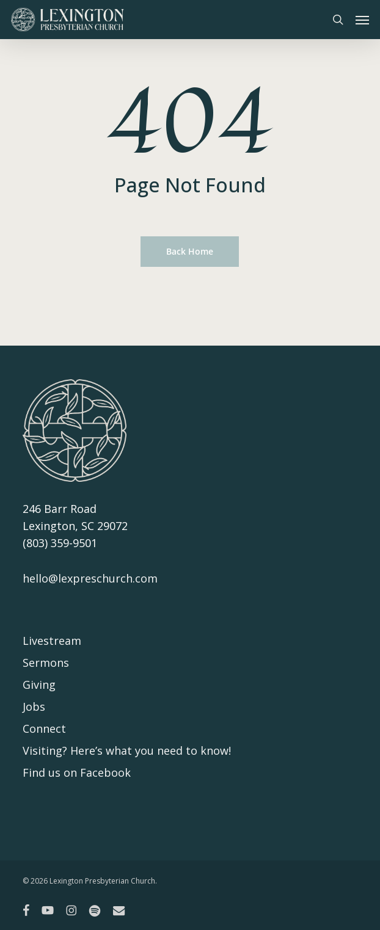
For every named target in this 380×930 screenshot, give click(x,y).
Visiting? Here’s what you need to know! (127, 750)
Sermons (46, 662)
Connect (44, 728)
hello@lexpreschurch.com (90, 578)
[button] (362, 19)
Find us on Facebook (77, 772)
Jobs (34, 706)
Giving (39, 684)
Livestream (52, 640)
